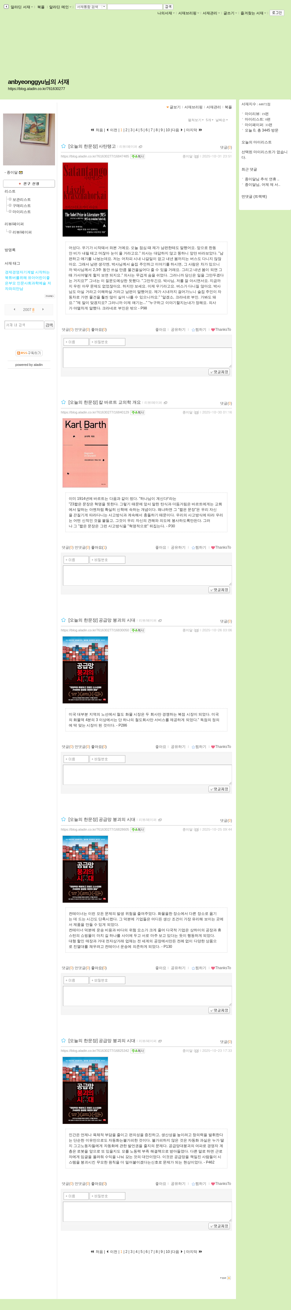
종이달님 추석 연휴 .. (262, 179)
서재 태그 (12, 263)
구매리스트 (22, 206)
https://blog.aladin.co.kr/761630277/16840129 (95, 412)
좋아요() (99, 329)
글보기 (175, 107)
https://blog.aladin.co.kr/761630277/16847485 (95, 156)
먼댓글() (82, 329)
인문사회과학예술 (31, 283)
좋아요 (160, 329)
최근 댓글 (249, 169)
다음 (177, 130)
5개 (210, 120)
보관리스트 (22, 199)
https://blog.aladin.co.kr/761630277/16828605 (95, 829)
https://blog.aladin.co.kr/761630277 (36, 89)
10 (168, 130)
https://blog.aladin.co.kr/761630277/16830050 (95, 630)
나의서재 (166, 13)
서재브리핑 (188, 13)
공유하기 (178, 329)
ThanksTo (221, 329)
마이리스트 (22, 212)
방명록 (10, 250)
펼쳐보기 (196, 120)
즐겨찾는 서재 (253, 13)
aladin (38, 364)
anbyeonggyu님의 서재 (38, 81)
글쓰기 (230, 13)
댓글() (226, 147)
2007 (27, 310)
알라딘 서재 (21, 7)
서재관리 (211, 13)
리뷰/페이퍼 (14, 224)
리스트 (10, 191)
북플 (41, 7)
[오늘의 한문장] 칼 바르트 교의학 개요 (104, 402)
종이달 (187, 156)
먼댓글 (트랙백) (254, 196)
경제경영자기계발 (19, 272)
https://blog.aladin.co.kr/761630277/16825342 (95, 1050)
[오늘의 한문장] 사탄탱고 (92, 146)
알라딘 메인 (60, 7)
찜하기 (198, 329)
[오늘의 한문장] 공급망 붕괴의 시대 (101, 620)
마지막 (194, 130)
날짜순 (222, 120)
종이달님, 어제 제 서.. (262, 184)
